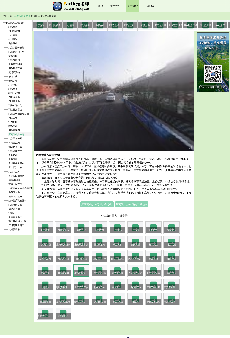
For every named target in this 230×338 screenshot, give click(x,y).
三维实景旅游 (21, 15)
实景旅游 (132, 5)
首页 (100, 5)
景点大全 (115, 5)
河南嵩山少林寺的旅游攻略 (97, 204)
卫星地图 (150, 5)
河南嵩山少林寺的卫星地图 (131, 204)
